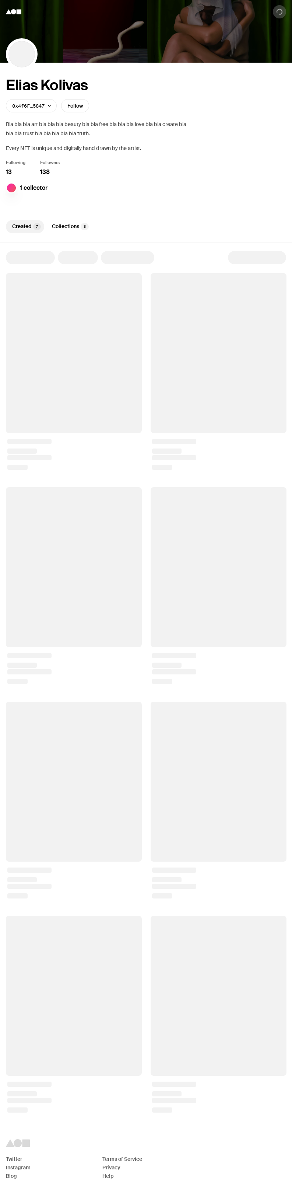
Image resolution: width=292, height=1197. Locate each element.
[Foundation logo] (13, 11)
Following (15, 162)
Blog (11, 1176)
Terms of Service (122, 1159)
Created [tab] (26, 226)
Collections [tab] (70, 226)
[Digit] (11, 187)
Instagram (18, 1167)
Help (108, 1176)
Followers (50, 162)
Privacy (111, 1167)
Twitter (14, 1159)
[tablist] (146, 226)
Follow (75, 105)
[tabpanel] (146, 681)
